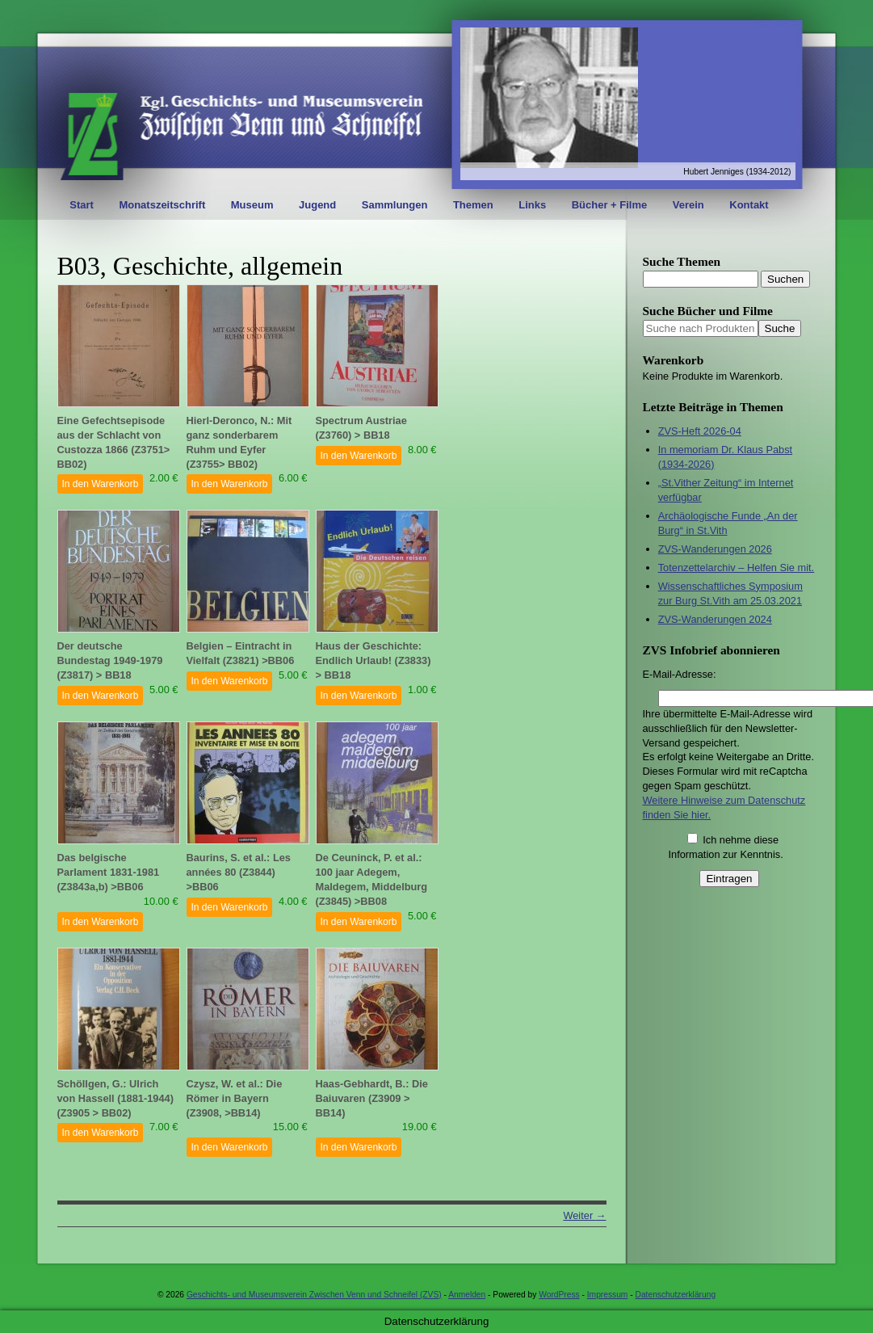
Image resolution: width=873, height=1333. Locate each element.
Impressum (607, 1294)
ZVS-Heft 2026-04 (699, 431)
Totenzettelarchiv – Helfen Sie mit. (736, 567)
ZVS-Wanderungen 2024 (715, 619)
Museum (252, 205)
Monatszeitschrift (162, 205)
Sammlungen (395, 205)
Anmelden (466, 1294)
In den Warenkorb (100, 484)
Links (532, 205)
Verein (688, 205)
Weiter (584, 1215)
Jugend (317, 205)
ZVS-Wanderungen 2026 (715, 549)
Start (81, 205)
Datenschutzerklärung (676, 1294)
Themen (473, 205)
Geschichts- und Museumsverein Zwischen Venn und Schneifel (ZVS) (314, 1294)
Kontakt (748, 205)
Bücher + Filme (610, 205)
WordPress (559, 1294)
